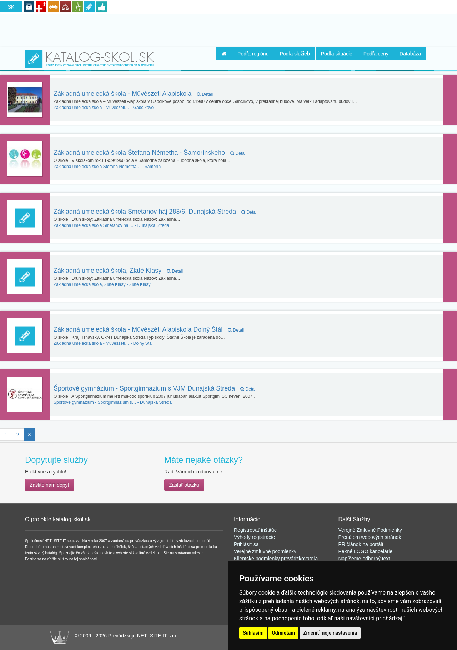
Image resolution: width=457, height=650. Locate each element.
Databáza (410, 53)
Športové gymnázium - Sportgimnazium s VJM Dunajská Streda (155, 388)
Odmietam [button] (283, 633)
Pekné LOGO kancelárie (365, 551)
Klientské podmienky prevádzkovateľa (276, 558)
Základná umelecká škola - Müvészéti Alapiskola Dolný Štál (149, 329)
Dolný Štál (103, 343)
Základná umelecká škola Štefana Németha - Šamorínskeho (150, 152)
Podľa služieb (295, 53)
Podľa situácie (336, 53)
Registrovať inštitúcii (256, 530)
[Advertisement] (228, 29)
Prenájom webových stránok (369, 537)
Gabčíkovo (104, 107)
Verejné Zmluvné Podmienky (370, 530)
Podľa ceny (375, 53)
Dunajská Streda (111, 225)
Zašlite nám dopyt (49, 485)
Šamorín (107, 166)
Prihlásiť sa (246, 544)
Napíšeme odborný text (364, 558)
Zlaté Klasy (102, 284)
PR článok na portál (360, 544)
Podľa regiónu (252, 53)
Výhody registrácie (254, 537)
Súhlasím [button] (253, 633)
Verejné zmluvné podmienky (265, 551)
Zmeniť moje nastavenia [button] (330, 633)
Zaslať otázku (184, 485)
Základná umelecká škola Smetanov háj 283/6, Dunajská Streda (155, 211)
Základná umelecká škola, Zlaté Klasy (118, 270)
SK (11, 7)
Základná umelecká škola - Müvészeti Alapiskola (133, 93)
